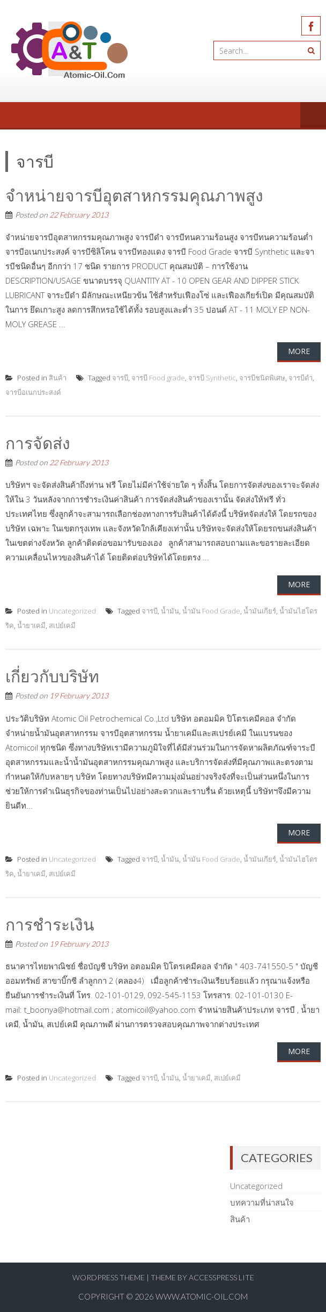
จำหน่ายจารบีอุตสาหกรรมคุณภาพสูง (134, 195)
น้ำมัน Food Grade (211, 611)
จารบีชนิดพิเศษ (262, 378)
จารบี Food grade (158, 378)
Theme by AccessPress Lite (202, 1277)
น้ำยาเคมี (31, 625)
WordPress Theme (108, 1277)
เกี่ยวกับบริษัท (52, 676)
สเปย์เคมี (62, 625)
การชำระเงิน (49, 924)
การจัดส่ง (37, 442)
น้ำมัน (170, 611)
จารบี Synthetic (212, 378)
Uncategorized (72, 611)
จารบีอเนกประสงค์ (33, 392)
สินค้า (57, 378)
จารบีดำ (300, 378)
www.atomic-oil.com (201, 1296)
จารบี (120, 378)
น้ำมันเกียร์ (259, 611)
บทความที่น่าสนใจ (262, 1202)
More (299, 351)
